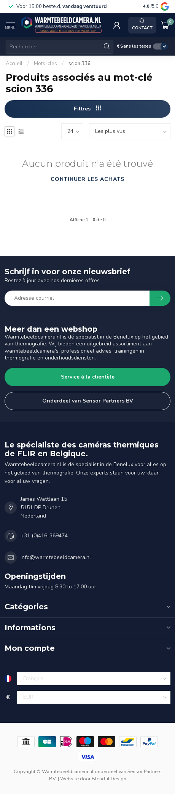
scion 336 (79, 63)
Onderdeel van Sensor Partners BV (87, 400)
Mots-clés (45, 63)
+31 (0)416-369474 (44, 535)
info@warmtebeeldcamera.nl (56, 557)
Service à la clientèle (88, 376)
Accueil (14, 63)
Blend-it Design (109, 778)
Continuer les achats (87, 179)
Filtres (87, 108)
